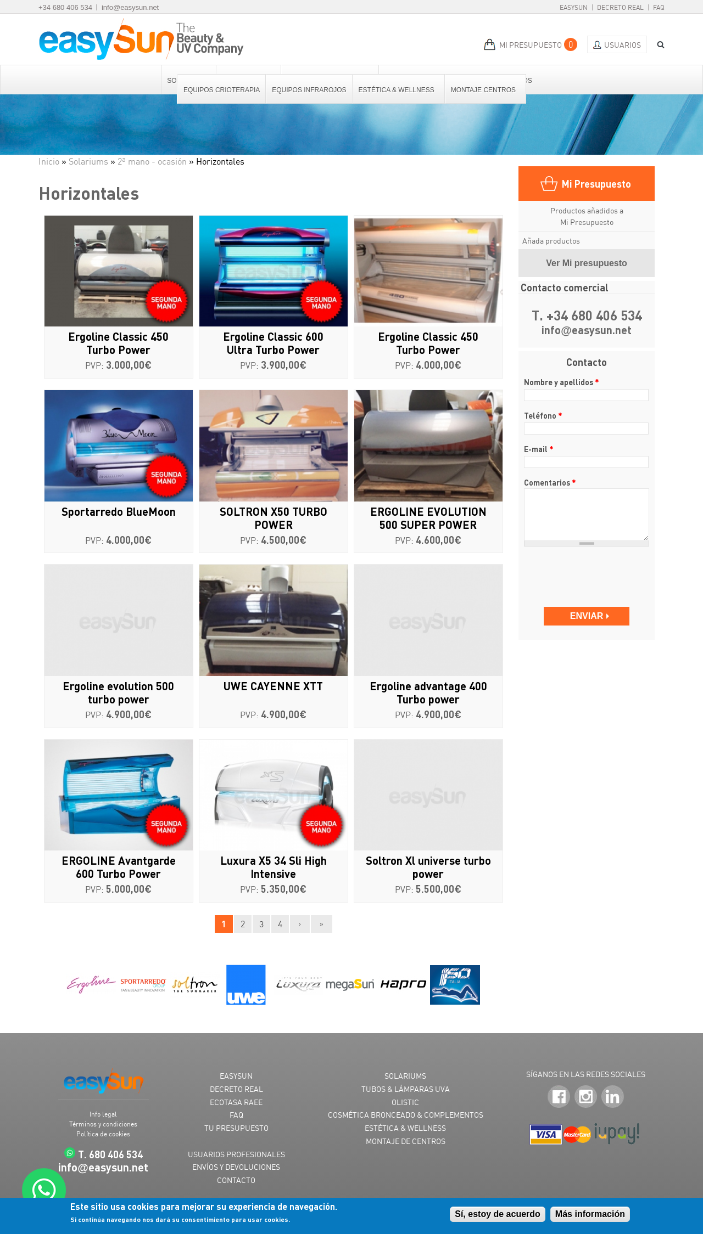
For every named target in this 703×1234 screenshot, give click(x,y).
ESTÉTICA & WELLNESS (405, 1127)
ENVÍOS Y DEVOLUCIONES (236, 1166)
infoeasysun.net (587, 330)
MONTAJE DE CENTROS (405, 1141)
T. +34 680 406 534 (587, 315)
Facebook (558, 1096)
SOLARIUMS (405, 1075)
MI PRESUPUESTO (530, 44)
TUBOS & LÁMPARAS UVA (405, 1089)
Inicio (48, 161)
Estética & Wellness (397, 90)
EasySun (574, 7)
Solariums (88, 161)
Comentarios (550, 482)
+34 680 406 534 (65, 7)
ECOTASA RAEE (236, 1102)
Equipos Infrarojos (309, 90)
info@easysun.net (130, 7)
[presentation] (587, 571)
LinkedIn (612, 1096)
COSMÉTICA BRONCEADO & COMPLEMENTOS (405, 1114)
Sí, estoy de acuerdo (497, 1214)
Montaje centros (483, 90)
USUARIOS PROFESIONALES (236, 1154)
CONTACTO (236, 1180)
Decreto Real (620, 7)
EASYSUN (236, 1075)
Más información (590, 1214)
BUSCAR (657, 44)
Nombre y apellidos (561, 382)
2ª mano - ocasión (152, 161)
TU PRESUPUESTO (236, 1127)
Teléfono (543, 415)
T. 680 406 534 (110, 1154)
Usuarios (622, 44)
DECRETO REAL (236, 1089)
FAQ (659, 7)
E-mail (539, 449)
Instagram (585, 1096)
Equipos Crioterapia (221, 90)
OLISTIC (405, 1102)
